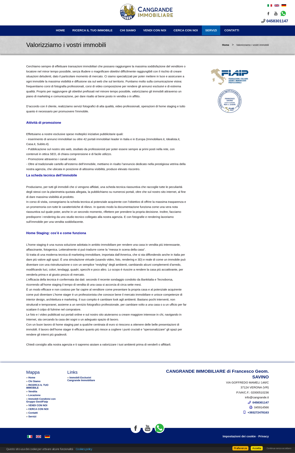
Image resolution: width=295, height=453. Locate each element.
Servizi (211, 30)
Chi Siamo (128, 30)
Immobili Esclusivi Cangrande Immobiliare (81, 379)
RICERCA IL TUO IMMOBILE (92, 30)
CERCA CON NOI (186, 30)
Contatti (231, 30)
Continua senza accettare (279, 448)
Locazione (34, 395)
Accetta (256, 448)
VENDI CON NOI (154, 30)
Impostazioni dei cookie (239, 436)
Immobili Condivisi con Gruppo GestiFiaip (41, 400)
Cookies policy (84, 449)
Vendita (32, 391)
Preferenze (240, 448)
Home (60, 30)
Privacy (263, 436)
